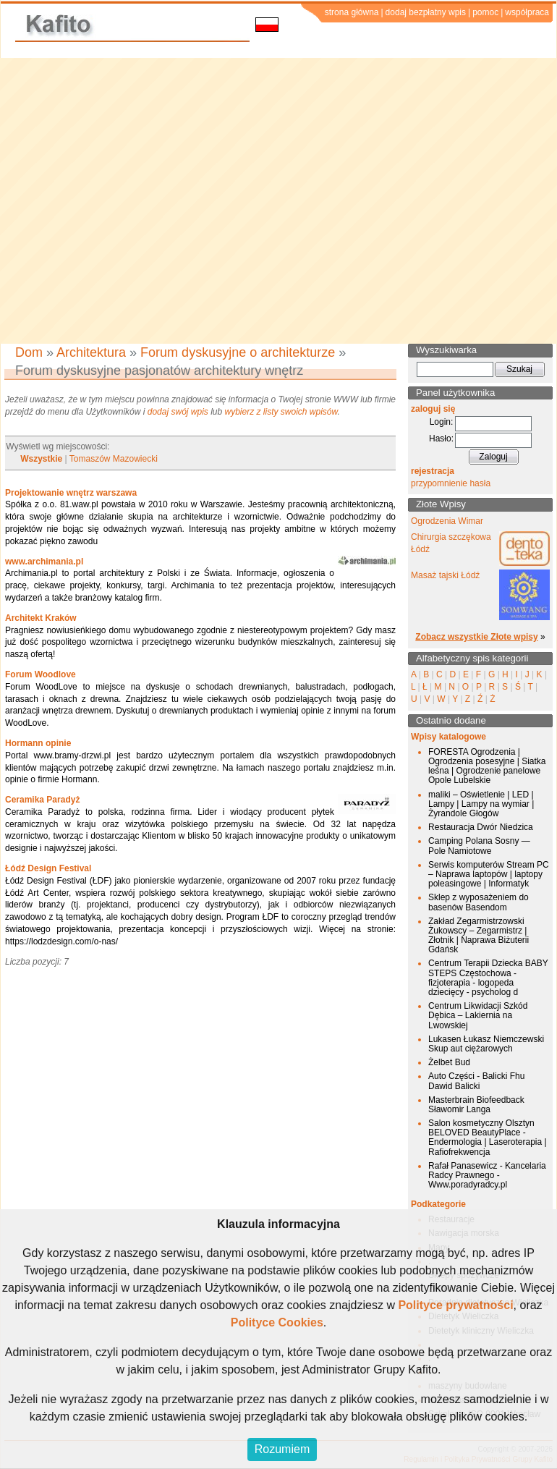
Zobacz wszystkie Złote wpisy (476, 637)
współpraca (527, 12)
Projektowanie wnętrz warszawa (71, 493)
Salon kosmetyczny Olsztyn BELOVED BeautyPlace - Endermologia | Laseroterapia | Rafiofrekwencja (487, 1137)
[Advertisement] (135, 200)
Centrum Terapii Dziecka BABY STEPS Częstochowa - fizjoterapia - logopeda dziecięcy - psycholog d (488, 977)
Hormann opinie (38, 743)
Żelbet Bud (449, 1062)
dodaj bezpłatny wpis (426, 12)
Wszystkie (41, 459)
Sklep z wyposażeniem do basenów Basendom (478, 902)
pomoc (485, 12)
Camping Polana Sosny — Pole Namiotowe (479, 845)
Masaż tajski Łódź (445, 575)
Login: (442, 422)
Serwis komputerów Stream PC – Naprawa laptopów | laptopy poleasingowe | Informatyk (488, 874)
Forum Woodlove (40, 674)
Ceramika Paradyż (42, 800)
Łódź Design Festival (48, 868)
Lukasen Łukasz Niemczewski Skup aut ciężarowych (486, 1044)
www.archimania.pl (44, 561)
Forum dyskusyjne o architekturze (237, 352)
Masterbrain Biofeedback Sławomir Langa (476, 1104)
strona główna (352, 12)
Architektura (91, 352)
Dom (29, 352)
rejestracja (432, 471)
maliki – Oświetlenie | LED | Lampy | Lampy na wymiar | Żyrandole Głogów (481, 803)
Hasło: (441, 438)
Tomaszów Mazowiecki (113, 459)
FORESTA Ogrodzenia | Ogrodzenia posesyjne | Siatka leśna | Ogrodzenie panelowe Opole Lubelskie (487, 766)
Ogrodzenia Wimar (447, 521)
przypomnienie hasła (450, 483)
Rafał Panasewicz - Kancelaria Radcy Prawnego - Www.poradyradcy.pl (487, 1175)
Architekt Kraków (41, 618)
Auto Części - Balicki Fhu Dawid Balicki (476, 1081)
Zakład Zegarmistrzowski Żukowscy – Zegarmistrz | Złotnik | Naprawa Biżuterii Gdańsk (478, 935)
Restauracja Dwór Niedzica (480, 827)
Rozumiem (282, 1449)
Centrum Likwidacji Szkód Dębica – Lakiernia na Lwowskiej (477, 1015)
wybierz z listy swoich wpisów (281, 412)
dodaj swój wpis (178, 412)
